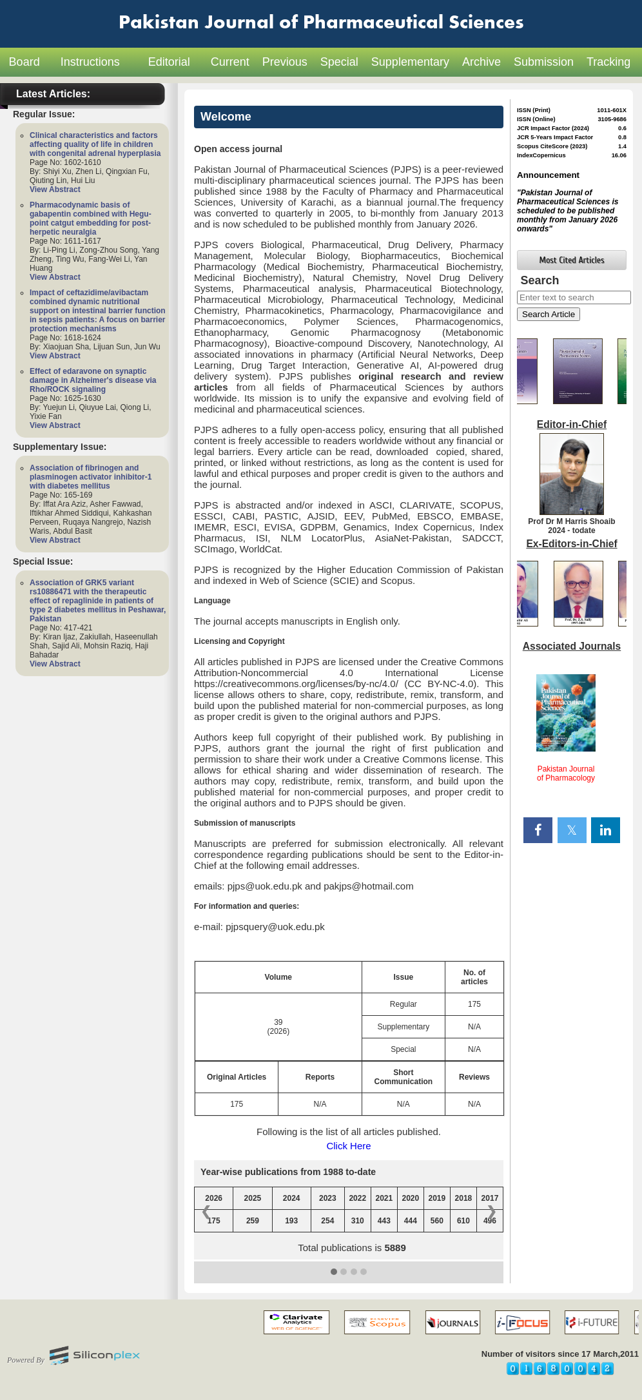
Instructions (90, 61)
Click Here (348, 1145)
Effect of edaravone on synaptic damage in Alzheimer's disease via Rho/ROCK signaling (93, 380)
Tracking (608, 61)
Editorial (169, 61)
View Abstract (55, 189)
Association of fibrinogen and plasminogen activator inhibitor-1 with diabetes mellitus (90, 477)
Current (230, 61)
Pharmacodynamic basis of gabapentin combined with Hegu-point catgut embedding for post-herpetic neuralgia (90, 218)
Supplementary (410, 61)
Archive (481, 61)
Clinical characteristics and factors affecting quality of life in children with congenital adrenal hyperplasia (95, 144)
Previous (284, 61)
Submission (544, 61)
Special (339, 61)
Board (24, 61)
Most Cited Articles (572, 260)
